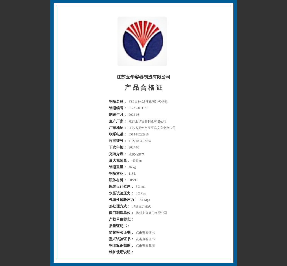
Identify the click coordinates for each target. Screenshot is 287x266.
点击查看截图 (145, 245)
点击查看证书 (145, 232)
